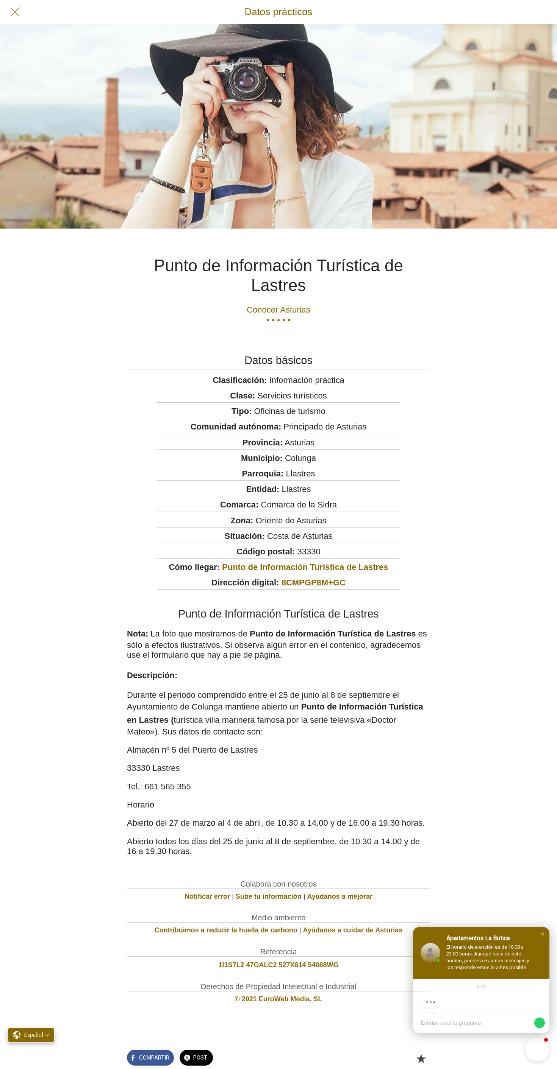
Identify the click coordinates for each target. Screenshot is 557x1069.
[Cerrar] (15, 12)
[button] (542, 934)
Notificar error (207, 896)
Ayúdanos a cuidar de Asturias (353, 930)
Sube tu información (269, 896)
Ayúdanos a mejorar (339, 896)
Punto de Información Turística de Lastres (305, 567)
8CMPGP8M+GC (314, 582)
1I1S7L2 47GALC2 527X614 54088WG (278, 965)
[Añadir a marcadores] (421, 1058)
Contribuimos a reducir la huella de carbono (226, 930)
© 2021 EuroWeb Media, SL (278, 999)
